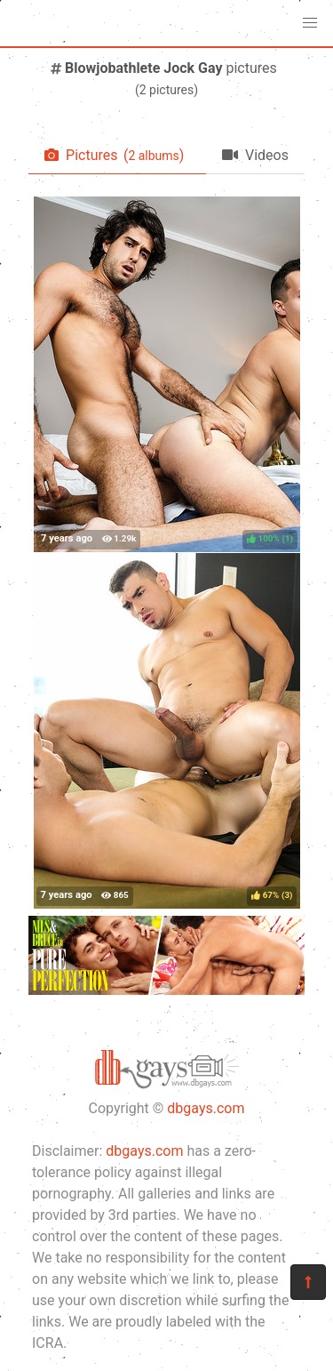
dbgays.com (205, 1108)
